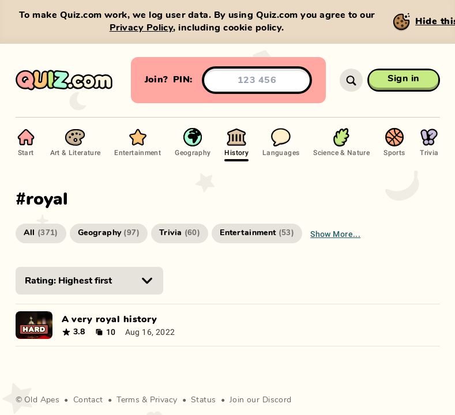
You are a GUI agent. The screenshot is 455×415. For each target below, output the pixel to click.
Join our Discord (261, 400)
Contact (88, 400)
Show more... (335, 233)
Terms (128, 400)
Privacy (164, 400)
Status (203, 400)
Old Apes (41, 400)
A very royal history (109, 319)
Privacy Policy (142, 27)
